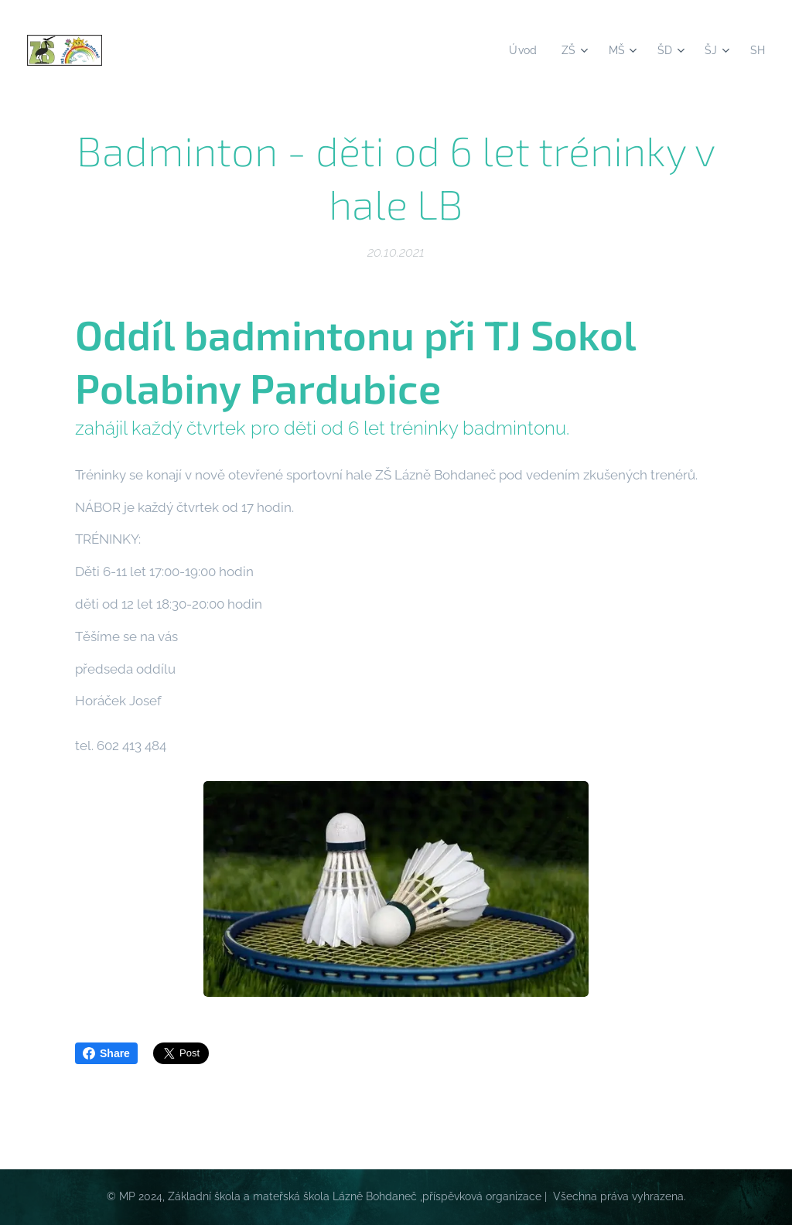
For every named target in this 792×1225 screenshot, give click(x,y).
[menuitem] (520, 50)
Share (106, 1053)
